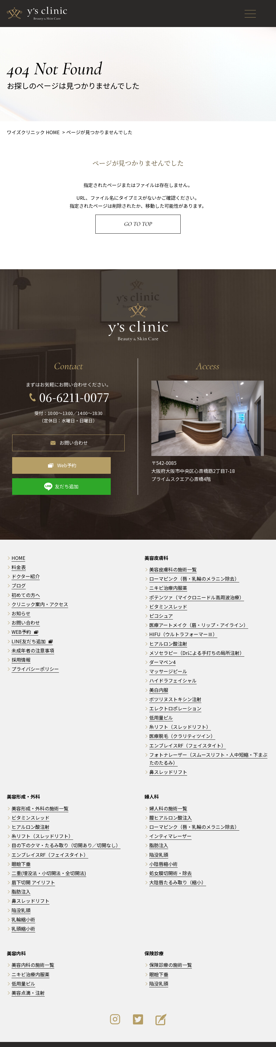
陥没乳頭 (21, 898)
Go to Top (138, 224)
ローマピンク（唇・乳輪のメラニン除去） (194, 567)
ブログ (19, 573)
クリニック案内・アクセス (40, 592)
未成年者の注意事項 (33, 638)
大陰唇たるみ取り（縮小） (177, 870)
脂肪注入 (21, 879)
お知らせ (21, 601)
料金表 (19, 555)
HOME (18, 546)
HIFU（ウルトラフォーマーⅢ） (183, 622)
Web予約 (43, 461)
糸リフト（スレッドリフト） (180, 715)
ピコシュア (161, 604)
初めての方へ (26, 583)
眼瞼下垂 (21, 852)
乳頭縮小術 (23, 917)
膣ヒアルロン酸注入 (170, 805)
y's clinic (140, 1038)
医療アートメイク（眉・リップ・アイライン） (198, 613)
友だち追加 (103, 461)
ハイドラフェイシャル (173, 668)
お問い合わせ (74, 438)
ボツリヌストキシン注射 (175, 687)
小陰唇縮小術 (163, 852)
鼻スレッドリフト (168, 760)
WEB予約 (25, 620)
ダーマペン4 (162, 650)
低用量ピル (161, 705)
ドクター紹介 (26, 564)
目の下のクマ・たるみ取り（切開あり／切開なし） (66, 833)
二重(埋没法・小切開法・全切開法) (49, 861)
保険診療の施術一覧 (170, 953)
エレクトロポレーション (175, 696)
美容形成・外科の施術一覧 (40, 796)
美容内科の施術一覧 (33, 953)
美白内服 (158, 678)
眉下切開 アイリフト (33, 870)
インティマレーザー (170, 824)
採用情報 (21, 648)
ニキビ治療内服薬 (168, 576)
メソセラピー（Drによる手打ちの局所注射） (196, 640)
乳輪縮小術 (23, 907)
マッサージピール (168, 659)
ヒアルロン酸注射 (168, 631)
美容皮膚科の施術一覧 (173, 557)
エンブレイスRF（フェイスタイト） (187, 733)
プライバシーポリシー (35, 657)
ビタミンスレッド (168, 594)
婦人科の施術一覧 (168, 796)
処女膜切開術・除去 (170, 861)
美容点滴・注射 (28, 981)
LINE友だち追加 (32, 629)
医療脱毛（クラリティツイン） (182, 724)
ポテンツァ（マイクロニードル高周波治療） (196, 585)
